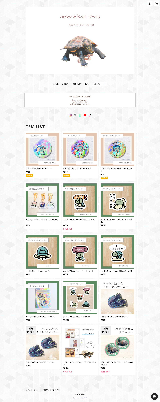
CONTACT (77, 84)
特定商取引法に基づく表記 (51, 390)
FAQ (87, 84)
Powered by (80, 398)
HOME (55, 84)
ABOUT (65, 84)
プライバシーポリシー (32, 390)
